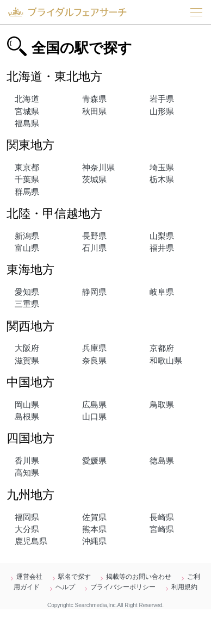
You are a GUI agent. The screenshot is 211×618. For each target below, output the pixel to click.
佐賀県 (94, 517)
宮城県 (27, 111)
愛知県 (27, 292)
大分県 (27, 529)
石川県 (94, 248)
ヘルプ (65, 587)
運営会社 (29, 576)
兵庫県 (94, 348)
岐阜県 (162, 292)
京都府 (162, 348)
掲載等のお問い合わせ (138, 576)
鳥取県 (162, 404)
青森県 (94, 99)
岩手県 (162, 99)
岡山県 (27, 404)
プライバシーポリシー (123, 587)
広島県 (94, 404)
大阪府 (27, 348)
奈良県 (94, 360)
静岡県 (94, 292)
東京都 (27, 167)
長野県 (94, 236)
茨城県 (94, 179)
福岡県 (27, 517)
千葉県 (27, 179)
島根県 (27, 416)
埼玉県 (162, 167)
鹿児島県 (31, 541)
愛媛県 (94, 460)
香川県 (27, 460)
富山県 (27, 248)
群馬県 (27, 192)
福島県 (27, 123)
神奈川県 (98, 167)
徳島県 (162, 460)
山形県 (162, 111)
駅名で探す (74, 576)
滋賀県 (27, 360)
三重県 (27, 304)
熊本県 (94, 529)
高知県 (27, 472)
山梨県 (162, 236)
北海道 (27, 99)
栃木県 (162, 179)
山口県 (94, 416)
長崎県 (162, 517)
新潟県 (27, 236)
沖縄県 (94, 541)
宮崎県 (162, 529)
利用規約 (184, 587)
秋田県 (94, 111)
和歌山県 (166, 360)
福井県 (162, 248)
